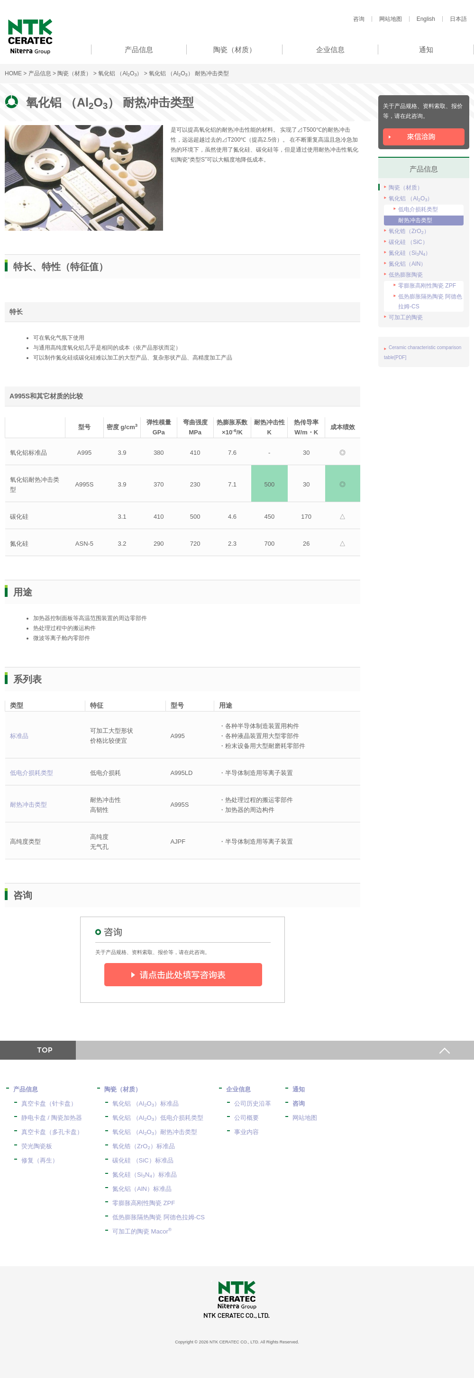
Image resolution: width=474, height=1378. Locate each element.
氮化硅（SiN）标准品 (144, 1174)
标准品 (19, 735)
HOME (13, 73)
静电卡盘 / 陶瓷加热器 (51, 1117)
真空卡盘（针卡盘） (49, 1103)
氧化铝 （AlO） (120, 73)
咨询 (359, 19)
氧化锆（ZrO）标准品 (143, 1146)
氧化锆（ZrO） (409, 231)
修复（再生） (39, 1160)
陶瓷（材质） (74, 73)
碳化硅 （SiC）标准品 (142, 1160)
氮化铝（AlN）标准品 (142, 1188)
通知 (298, 1089)
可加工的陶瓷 (406, 317)
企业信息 (238, 1089)
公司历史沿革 (252, 1103)
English (426, 19)
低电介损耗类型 (31, 772)
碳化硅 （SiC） (408, 242)
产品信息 (39, 73)
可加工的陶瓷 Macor (142, 1231)
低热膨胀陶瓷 (406, 274)
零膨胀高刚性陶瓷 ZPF (427, 285)
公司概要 (246, 1117)
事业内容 (246, 1131)
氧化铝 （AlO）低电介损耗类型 (157, 1117)
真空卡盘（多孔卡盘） (52, 1131)
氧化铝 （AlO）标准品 (145, 1103)
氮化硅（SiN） (410, 253)
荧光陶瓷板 (36, 1146)
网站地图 (390, 19)
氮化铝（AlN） (407, 264)
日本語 (458, 19)
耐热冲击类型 (28, 804)
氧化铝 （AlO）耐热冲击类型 (154, 1131)
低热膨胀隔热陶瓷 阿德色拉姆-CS (430, 301)
